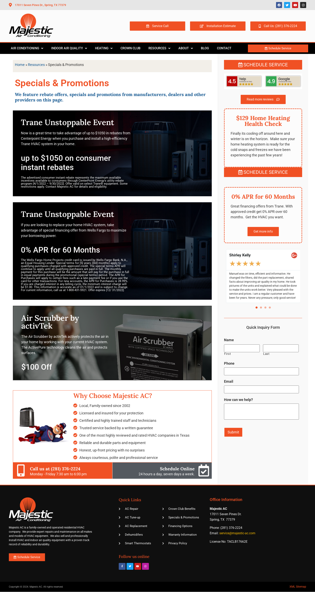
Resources (159, 48)
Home (20, 65)
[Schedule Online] (204, 470)
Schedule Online (177, 469)
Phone (229, 363)
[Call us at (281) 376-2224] (21, 470)
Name (229, 340)
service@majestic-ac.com (237, 533)
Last (266, 353)
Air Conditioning (27, 48)
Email (228, 381)
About (185, 48)
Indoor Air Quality (69, 48)
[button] (257, 308)
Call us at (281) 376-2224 (55, 469)
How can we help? (238, 399)
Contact (224, 48)
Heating (103, 48)
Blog (205, 48)
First (227, 353)
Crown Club (130, 48)
